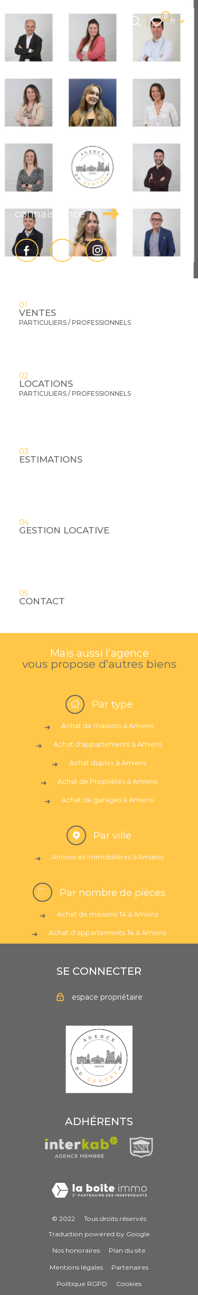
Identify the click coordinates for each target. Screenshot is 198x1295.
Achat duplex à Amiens (107, 763)
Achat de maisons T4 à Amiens (107, 914)
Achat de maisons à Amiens (107, 726)
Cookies (129, 1284)
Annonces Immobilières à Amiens (107, 857)
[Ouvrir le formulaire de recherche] (135, 21)
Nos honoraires (76, 1250)
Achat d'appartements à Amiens (107, 744)
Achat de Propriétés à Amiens (107, 781)
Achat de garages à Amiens (107, 800)
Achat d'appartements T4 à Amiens (107, 933)
